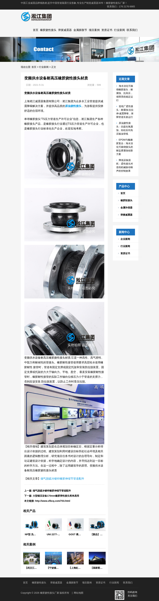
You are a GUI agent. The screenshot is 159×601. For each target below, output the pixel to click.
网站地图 (78, 592)
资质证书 (106, 30)
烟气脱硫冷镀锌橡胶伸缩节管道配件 (62, 478)
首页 (35, 30)
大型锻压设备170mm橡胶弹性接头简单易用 (56, 495)
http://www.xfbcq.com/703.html (52, 501)
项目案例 (94, 30)
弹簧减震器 (65, 30)
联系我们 (132, 30)
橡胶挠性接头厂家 (49, 592)
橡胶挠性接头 (48, 30)
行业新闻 (119, 30)
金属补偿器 (126, 207)
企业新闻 (125, 239)
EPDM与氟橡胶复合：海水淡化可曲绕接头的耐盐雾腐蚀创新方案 (124, 146)
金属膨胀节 (80, 30)
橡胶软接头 (126, 200)
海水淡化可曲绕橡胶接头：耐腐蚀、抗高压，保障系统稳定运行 (124, 93)
